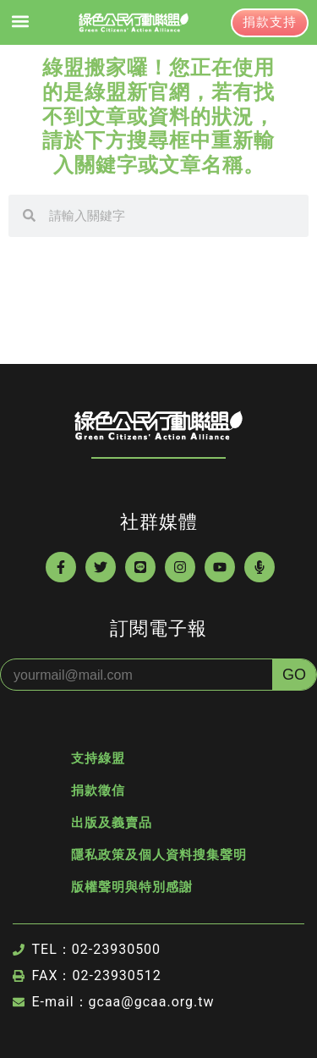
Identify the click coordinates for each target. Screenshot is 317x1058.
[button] (20, 22)
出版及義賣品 (111, 822)
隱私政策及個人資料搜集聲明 (159, 854)
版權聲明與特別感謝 (132, 887)
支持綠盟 (98, 758)
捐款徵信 (98, 790)
